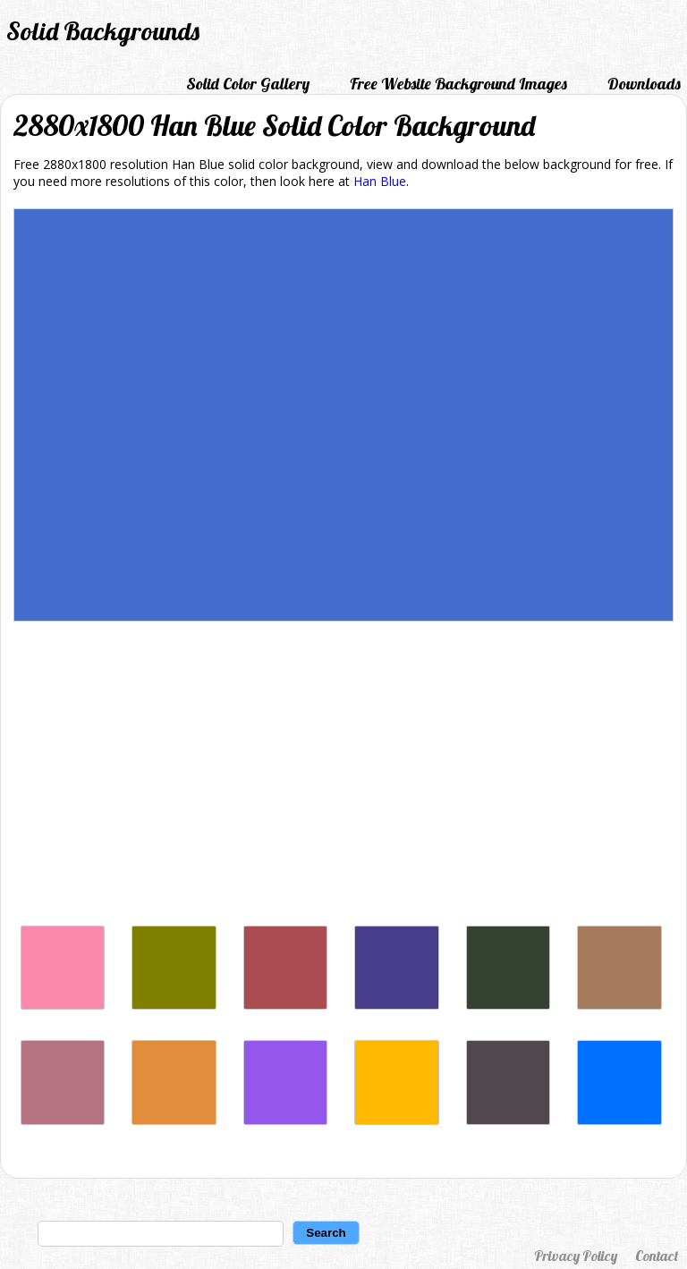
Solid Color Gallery (248, 83)
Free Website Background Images (458, 83)
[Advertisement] (343, 778)
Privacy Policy (575, 1256)
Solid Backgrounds (102, 31)
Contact (656, 1256)
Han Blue (379, 181)
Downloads (644, 83)
